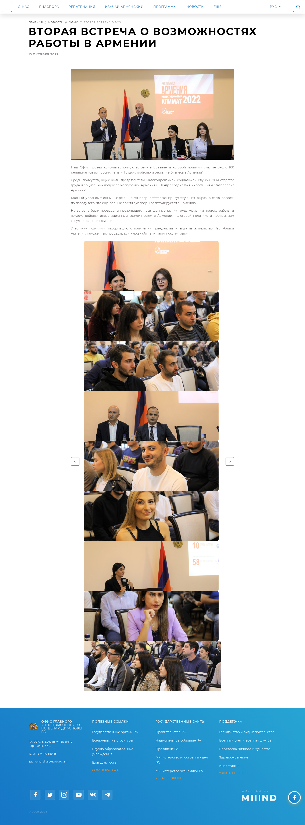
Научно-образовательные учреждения (112, 751)
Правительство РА (171, 732)
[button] (75, 461)
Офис (73, 22)
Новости (195, 7)
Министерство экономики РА (179, 771)
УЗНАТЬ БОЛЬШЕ (105, 769)
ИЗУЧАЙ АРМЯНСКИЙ (124, 7)
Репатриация (82, 7)
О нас (23, 7)
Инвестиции (229, 766)
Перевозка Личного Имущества (244, 749)
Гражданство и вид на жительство (246, 732)
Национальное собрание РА (178, 740)
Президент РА (167, 749)
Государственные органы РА (115, 732)
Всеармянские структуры (112, 740)
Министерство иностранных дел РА (182, 760)
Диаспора (49, 7)
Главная (36, 22)
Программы (165, 7)
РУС (273, 7)
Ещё (218, 7)
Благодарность (104, 762)
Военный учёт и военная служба (245, 740)
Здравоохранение (233, 757)
